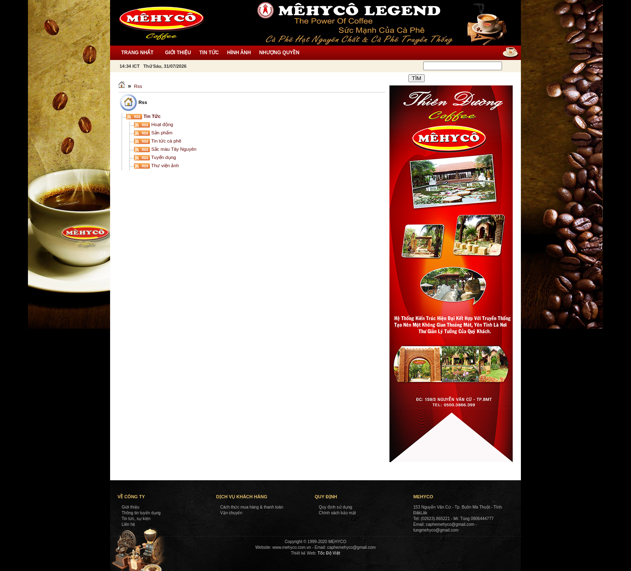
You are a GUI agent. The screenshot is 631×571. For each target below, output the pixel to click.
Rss (138, 86)
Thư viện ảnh (156, 165)
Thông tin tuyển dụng (141, 513)
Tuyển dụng (155, 157)
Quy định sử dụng (335, 507)
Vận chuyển (231, 513)
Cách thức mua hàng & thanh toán (251, 507)
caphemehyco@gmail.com (351, 547)
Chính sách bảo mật (337, 513)
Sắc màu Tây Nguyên (165, 149)
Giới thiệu (130, 507)
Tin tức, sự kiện (136, 518)
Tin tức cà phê (157, 140)
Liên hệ (128, 524)
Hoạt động (153, 124)
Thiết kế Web (303, 553)
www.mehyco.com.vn (291, 547)
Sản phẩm (153, 132)
